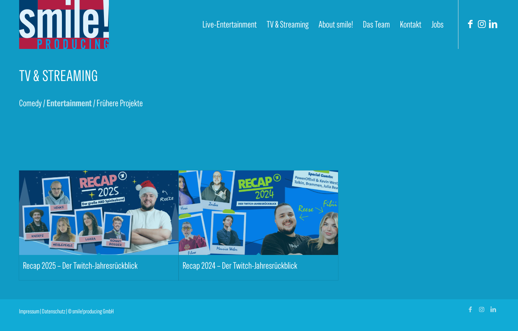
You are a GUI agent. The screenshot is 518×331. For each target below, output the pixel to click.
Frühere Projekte (120, 103)
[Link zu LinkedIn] (493, 24)
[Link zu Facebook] (470, 24)
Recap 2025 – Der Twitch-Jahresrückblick (80, 265)
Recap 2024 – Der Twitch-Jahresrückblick (240, 265)
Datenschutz (53, 311)
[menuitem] (229, 24)
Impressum (29, 311)
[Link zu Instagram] (481, 24)
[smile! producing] (64, 24)
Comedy (30, 103)
